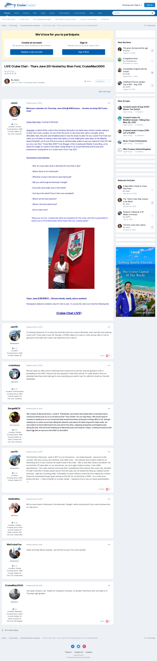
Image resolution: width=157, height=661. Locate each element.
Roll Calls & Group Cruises (65, 19)
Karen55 (102, 489)
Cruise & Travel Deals (88, 19)
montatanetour (131, 61)
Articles (26, 13)
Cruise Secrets (79, 13)
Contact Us (78, 652)
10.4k (15, 523)
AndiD (127, 74)
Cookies (88, 652)
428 (14, 430)
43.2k (15, 124)
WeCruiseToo (14, 544)
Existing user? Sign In (132, 5)
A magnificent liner (130, 59)
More (92, 13)
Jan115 (14, 327)
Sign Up (150, 5)
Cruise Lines (24, 19)
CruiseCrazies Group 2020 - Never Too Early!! (136, 108)
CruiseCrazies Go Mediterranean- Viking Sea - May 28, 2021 (137, 120)
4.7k (14, 566)
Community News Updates (34, 82)
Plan (35, 13)
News (16, 13)
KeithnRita (14, 499)
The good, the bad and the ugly (135, 48)
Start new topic (105, 91)
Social (52, 13)
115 (15, 609)
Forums (7, 14)
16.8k (15, 389)
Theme (68, 652)
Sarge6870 (14, 408)
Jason (16, 80)
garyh (127, 50)
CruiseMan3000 (14, 585)
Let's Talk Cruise (8, 19)
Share (87, 81)
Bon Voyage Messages (42, 19)
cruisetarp (14, 365)
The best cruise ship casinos (134, 225)
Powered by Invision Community (78, 657)
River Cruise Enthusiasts (135, 141)
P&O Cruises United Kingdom (137, 149)
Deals (43, 13)
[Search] (124, 13)
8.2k (14, 348)
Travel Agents (64, 13)
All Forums (105, 19)
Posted (34, 103)
